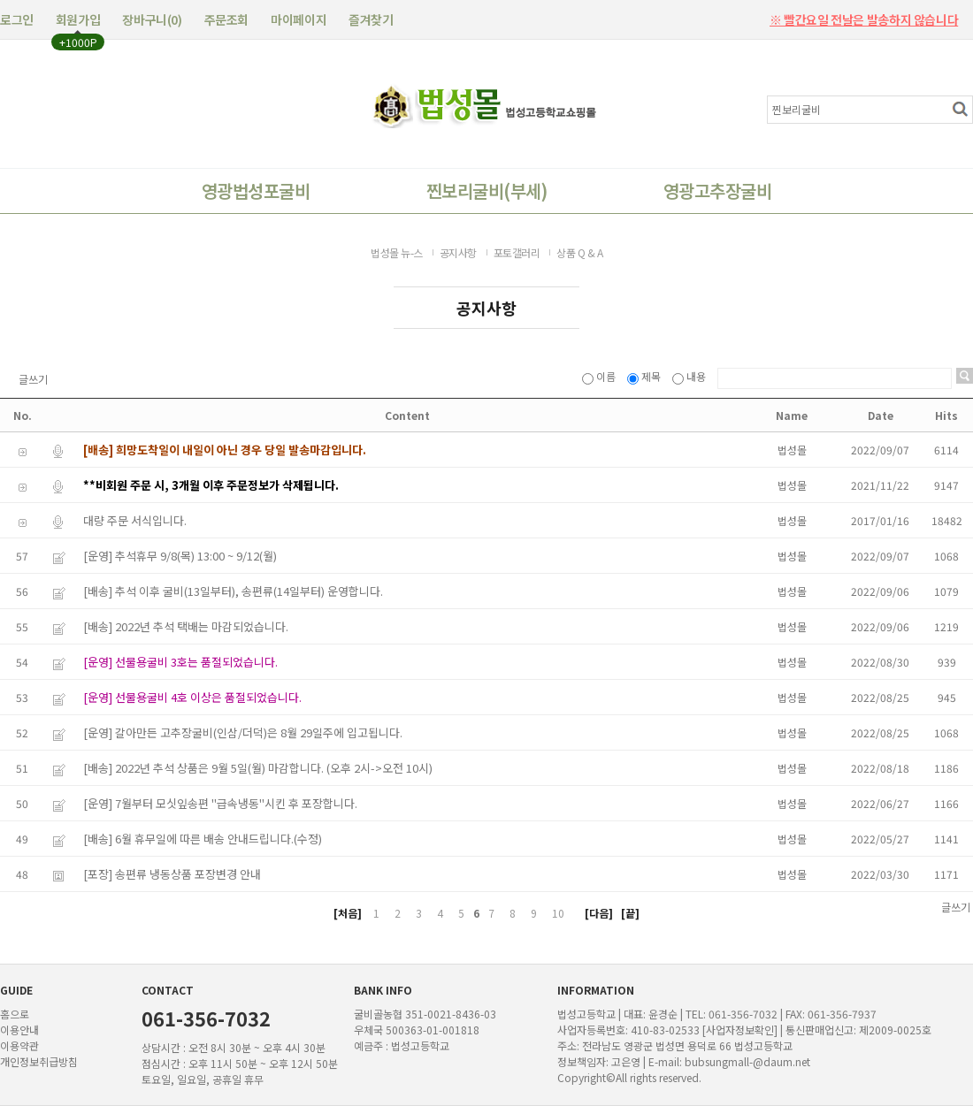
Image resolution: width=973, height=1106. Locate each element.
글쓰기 (33, 379)
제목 (645, 376)
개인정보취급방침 (39, 1061)
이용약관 (19, 1045)
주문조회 (226, 19)
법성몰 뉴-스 (397, 252)
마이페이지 (298, 19)
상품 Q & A (579, 252)
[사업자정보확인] (740, 1029)
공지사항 (458, 252)
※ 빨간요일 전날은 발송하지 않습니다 (864, 14)
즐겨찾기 (371, 19)
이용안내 (19, 1029)
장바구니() (151, 19)
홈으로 (14, 1013)
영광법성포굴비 (256, 190)
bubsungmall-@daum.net (747, 1061)
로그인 (17, 19)
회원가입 (78, 19)
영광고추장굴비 (717, 190)
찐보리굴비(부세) (486, 190)
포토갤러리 (517, 252)
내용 (690, 376)
